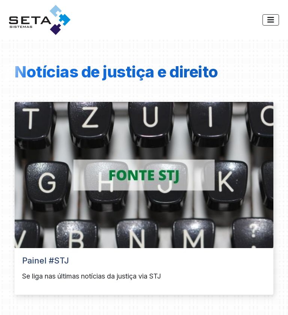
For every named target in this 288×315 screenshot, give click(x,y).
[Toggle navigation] (270, 20)
